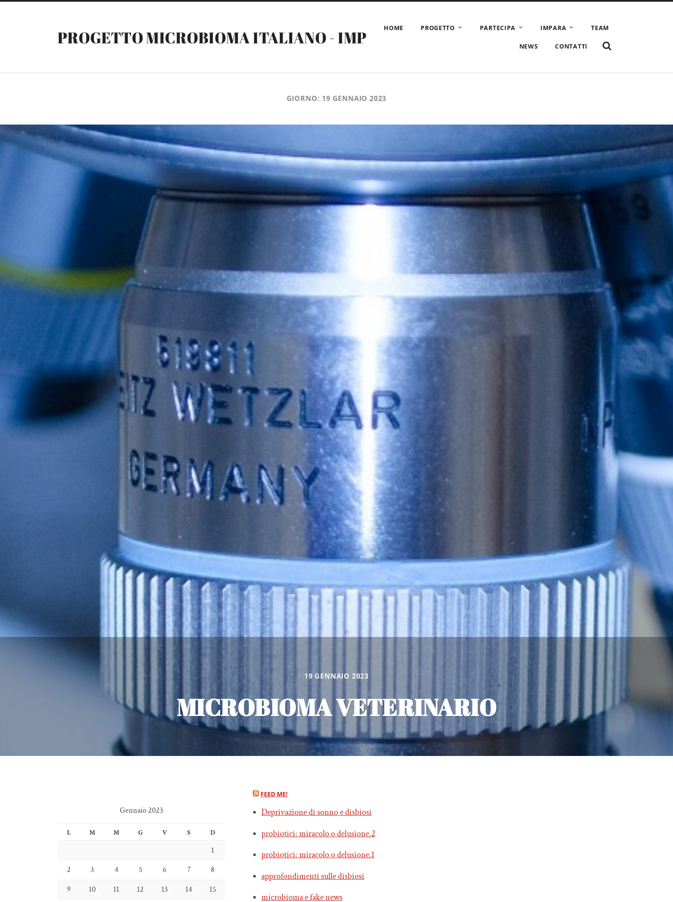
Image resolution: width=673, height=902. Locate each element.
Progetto (438, 28)
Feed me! (274, 794)
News (528, 46)
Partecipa (497, 28)
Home (393, 28)
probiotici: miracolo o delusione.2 (318, 833)
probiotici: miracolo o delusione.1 (317, 854)
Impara (553, 28)
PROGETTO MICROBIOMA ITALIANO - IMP (212, 37)
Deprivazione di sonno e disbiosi (316, 812)
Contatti (571, 46)
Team (600, 28)
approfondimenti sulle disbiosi (312, 876)
